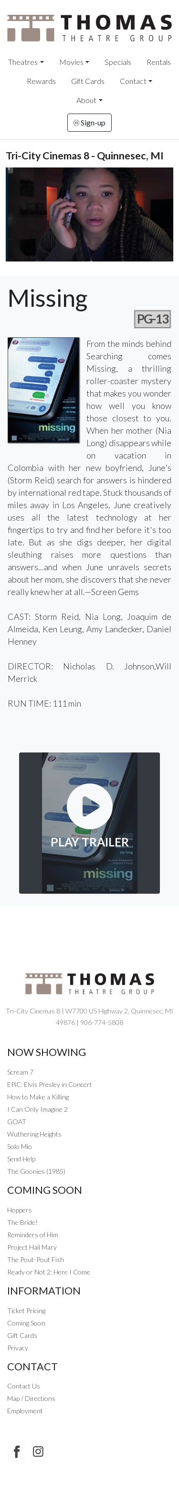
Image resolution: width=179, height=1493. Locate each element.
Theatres (23, 61)
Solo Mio (19, 1146)
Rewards (41, 80)
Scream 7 (20, 1072)
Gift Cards (88, 80)
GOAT (16, 1121)
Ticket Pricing (26, 1310)
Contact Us (23, 1386)
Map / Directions (31, 1398)
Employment (25, 1411)
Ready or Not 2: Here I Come (48, 1272)
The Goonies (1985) (36, 1171)
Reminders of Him (32, 1235)
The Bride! (22, 1222)
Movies (71, 61)
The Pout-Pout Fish (35, 1259)
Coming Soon (26, 1323)
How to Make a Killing (38, 1097)
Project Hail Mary (32, 1247)
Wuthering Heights (34, 1134)
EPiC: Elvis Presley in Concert (49, 1084)
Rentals (159, 61)
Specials (118, 61)
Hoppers (19, 1210)
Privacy (17, 1348)
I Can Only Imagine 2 (37, 1109)
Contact (133, 80)
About (86, 99)
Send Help (21, 1159)
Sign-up (89, 122)
